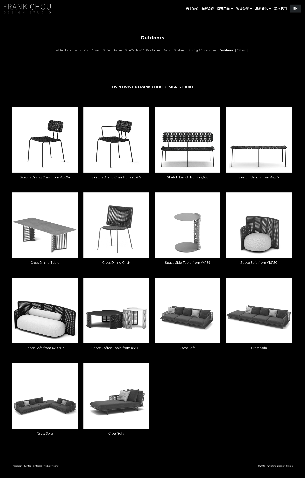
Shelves (179, 50)
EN (295, 8)
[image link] (27, 8)
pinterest (37, 468)
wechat (55, 468)
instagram (17, 468)
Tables (118, 50)
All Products (63, 50)
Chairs (96, 50)
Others (241, 50)
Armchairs (81, 50)
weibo (47, 468)
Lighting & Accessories (202, 50)
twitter (27, 468)
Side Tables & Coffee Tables (142, 50)
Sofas (106, 50)
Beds (167, 50)
